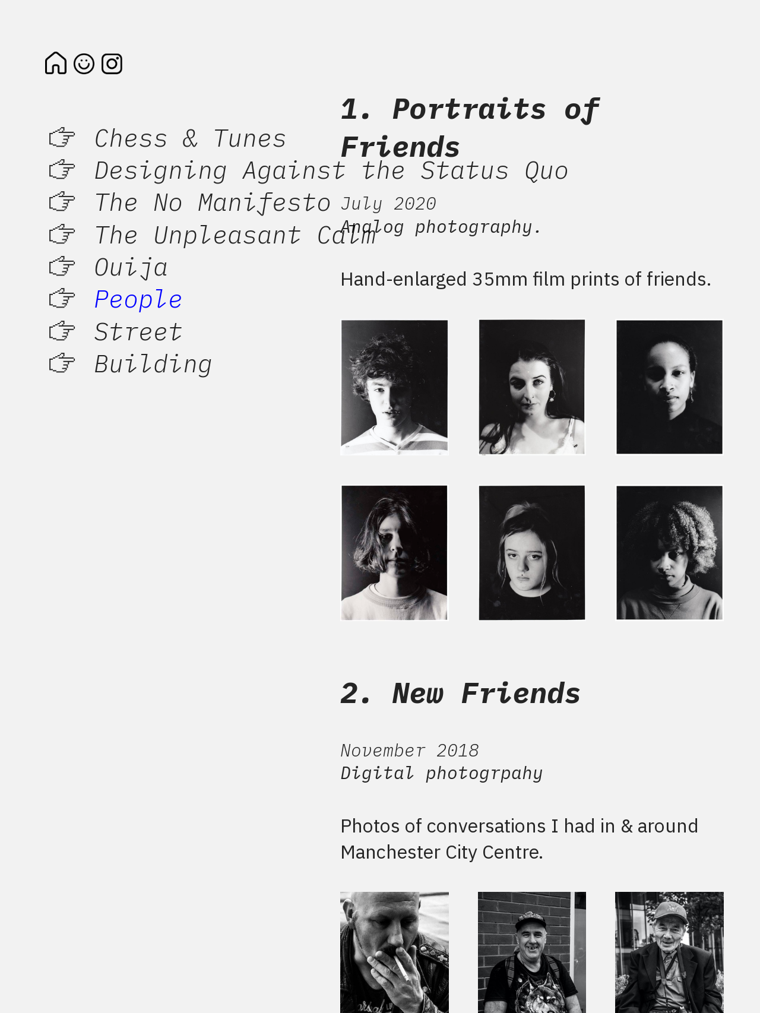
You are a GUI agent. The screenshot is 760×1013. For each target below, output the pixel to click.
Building (153, 363)
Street (138, 331)
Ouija (131, 266)
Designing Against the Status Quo (331, 169)
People (138, 298)
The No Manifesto (212, 201)
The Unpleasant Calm (235, 234)
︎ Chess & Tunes (166, 137)
